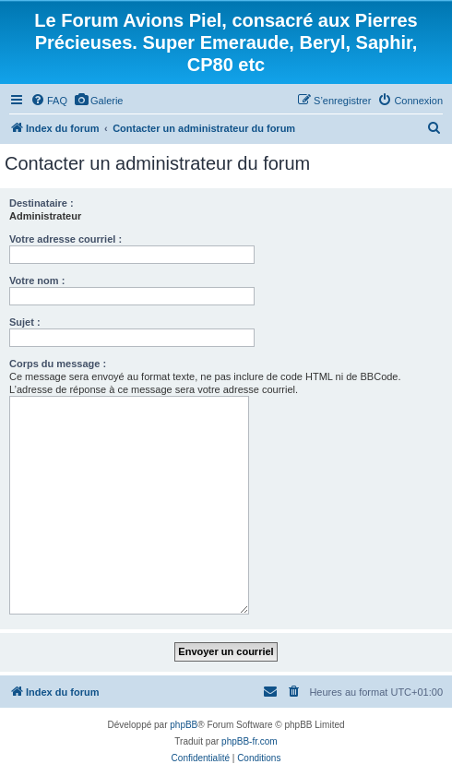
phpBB (183, 725)
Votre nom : (37, 280)
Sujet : (25, 322)
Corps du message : (57, 363)
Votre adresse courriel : (65, 239)
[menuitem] (48, 101)
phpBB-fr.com (249, 741)
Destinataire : (41, 203)
